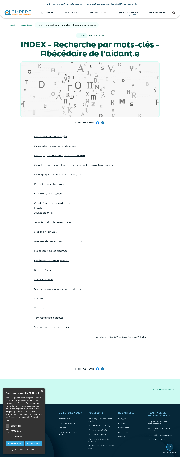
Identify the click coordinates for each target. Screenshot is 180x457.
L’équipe (62, 428)
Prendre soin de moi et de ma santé (101, 447)
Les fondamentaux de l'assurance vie (157, 423)
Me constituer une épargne (100, 425)
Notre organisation (67, 423)
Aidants (121, 437)
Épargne (122, 419)
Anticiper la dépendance (99, 434)
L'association (64, 419)
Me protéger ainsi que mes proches (100, 420)
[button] (24, 449)
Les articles (26, 25)
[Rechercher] (173, 12)
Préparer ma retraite (97, 430)
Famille (38, 207)
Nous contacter (157, 12)
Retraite (122, 423)
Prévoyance (123, 428)
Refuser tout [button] (33, 443)
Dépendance (124, 432)
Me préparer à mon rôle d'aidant (98, 440)
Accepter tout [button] (15, 443)
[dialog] (24, 421)
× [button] (42, 391)
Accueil (11, 25)
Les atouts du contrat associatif (68, 433)
